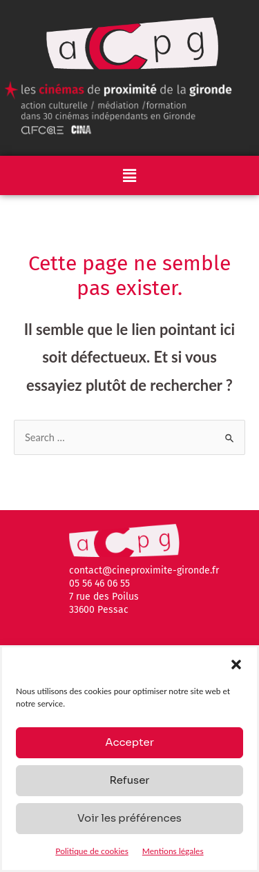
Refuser (129, 780)
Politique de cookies (91, 851)
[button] (236, 664)
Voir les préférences (129, 817)
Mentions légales (173, 851)
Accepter (129, 742)
